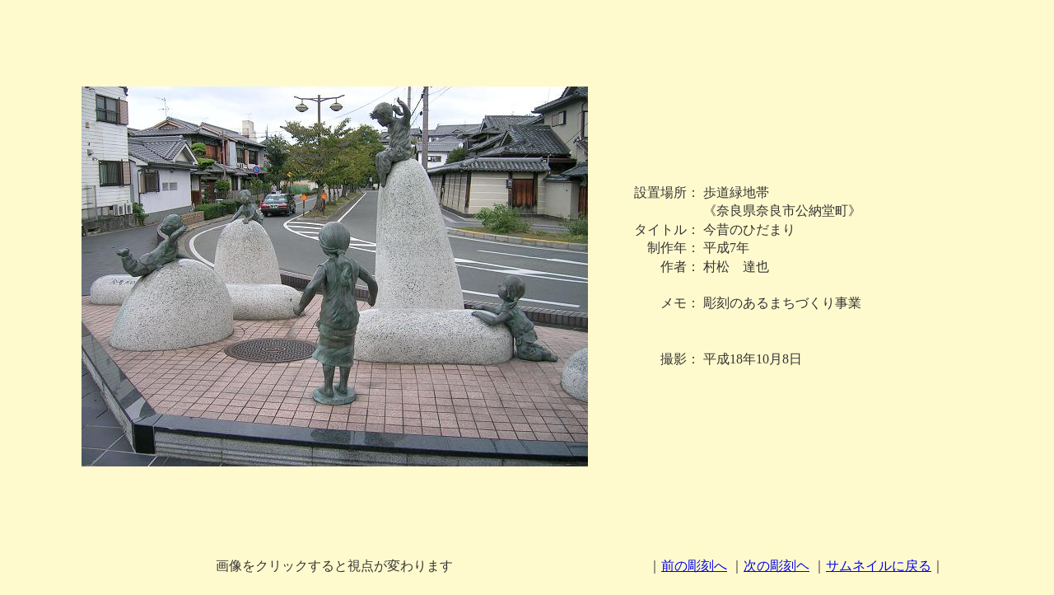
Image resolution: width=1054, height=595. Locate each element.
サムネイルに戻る (878, 566)
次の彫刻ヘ (776, 566)
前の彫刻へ (694, 566)
